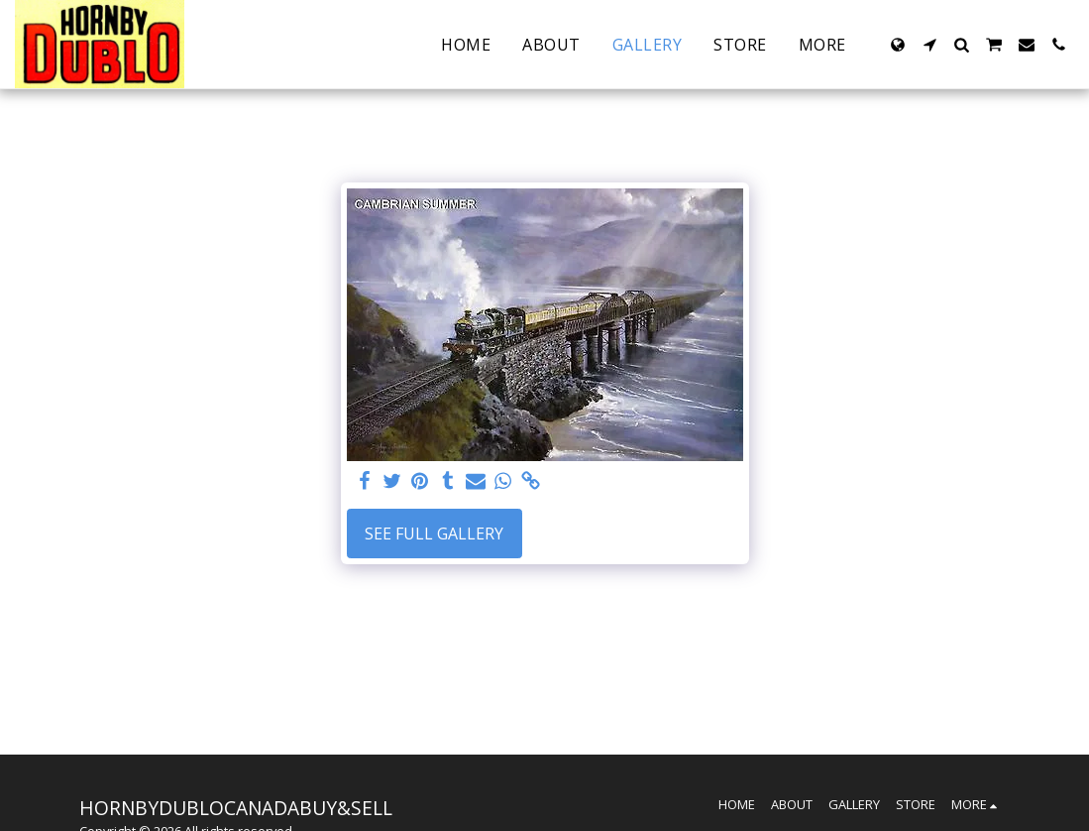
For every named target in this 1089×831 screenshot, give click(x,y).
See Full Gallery (434, 533)
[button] (929, 45)
